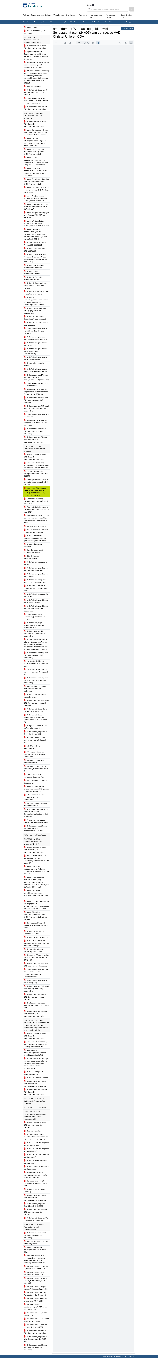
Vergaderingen (59, 15)
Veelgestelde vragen (110, 16)
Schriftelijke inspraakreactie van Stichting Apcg (35, 981)
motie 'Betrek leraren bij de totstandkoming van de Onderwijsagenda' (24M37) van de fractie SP (36, 859)
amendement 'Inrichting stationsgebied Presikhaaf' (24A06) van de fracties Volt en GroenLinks (36, 465)
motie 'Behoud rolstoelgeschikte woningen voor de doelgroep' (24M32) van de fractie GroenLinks (35, 142)
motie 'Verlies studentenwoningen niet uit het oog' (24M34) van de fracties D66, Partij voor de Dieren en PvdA (36, 161)
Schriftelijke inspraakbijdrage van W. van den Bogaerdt (36, 601)
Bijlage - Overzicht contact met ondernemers (35, 696)
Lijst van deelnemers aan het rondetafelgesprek (36, 1242)
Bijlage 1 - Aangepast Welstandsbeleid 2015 (33, 1073)
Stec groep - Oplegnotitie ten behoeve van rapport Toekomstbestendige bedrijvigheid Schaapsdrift (36, 812)
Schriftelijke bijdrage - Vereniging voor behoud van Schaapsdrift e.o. (34, 625)
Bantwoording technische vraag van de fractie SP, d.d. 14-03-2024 (36, 1005)
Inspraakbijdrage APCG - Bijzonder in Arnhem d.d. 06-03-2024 (35, 1183)
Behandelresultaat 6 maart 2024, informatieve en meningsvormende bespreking (35, 1083)
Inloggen (130, 1356)
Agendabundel (31, 27)
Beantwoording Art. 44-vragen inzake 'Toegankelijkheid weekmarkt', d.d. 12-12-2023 (36, 65)
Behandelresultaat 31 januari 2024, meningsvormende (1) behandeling (36, 400)
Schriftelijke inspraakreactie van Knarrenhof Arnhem (35, 358)
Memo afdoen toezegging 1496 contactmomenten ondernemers (35, 688)
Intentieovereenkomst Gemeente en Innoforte (33, 551)
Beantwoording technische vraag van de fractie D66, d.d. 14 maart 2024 (35, 423)
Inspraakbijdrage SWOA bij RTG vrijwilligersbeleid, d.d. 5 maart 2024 (35, 1280)
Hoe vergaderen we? (96, 16)
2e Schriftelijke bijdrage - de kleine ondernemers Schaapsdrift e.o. (36, 672)
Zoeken (89, 5)
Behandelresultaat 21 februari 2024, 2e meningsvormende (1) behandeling (36, 408)
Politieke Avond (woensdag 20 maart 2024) (61, 22)
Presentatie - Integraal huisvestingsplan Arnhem (33, 950)
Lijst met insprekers (32, 86)
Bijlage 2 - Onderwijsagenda (36, 937)
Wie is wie (83, 15)
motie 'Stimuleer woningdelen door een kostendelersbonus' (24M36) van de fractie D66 (36, 181)
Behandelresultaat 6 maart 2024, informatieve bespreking (35, 1332)
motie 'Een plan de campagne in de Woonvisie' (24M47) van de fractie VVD (36, 215)
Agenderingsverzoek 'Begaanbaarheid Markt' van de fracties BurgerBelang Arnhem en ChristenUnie (36, 55)
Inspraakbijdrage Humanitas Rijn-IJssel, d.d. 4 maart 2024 (36, 1268)
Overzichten (70, 15)
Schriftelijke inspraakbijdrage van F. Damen (36, 575)
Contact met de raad (126, 16)
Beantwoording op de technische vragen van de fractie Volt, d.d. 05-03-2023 (35, 1175)
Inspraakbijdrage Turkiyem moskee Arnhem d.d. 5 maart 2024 (36, 1288)
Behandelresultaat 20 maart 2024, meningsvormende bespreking (35, 1212)
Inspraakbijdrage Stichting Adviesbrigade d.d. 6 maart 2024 (35, 1294)
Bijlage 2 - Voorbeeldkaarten (36, 1078)
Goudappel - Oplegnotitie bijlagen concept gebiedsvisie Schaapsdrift (34, 754)
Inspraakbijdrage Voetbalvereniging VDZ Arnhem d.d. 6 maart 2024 (35, 1307)
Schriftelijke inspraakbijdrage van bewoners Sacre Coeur (36, 569)
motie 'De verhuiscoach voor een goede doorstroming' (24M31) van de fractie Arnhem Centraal (36, 132)
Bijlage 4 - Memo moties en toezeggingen (35, 1162)
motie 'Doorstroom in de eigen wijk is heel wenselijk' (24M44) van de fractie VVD (36, 190)
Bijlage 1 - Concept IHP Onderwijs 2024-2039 (34, 932)
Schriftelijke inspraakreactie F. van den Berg (36, 416)
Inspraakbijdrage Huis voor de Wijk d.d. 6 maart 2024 (36, 1320)
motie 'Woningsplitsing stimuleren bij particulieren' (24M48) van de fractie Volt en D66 (36, 223)
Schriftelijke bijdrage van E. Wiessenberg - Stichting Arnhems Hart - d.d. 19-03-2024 (36, 101)
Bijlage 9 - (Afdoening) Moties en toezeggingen (36, 324)
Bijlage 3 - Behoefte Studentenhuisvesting (33, 278)
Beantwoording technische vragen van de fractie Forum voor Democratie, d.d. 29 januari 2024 (36, 391)
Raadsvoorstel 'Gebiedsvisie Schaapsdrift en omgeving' (36, 531)
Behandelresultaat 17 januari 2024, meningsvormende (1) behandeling (36, 655)
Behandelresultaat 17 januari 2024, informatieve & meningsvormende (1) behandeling (36, 377)
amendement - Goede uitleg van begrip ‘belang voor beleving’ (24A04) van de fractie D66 (36, 1044)
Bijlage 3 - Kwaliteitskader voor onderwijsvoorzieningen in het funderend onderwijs (36, 943)
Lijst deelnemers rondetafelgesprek (31, 557)
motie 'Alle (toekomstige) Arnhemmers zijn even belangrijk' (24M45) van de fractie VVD (36, 198)
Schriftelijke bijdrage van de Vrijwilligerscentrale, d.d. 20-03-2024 (35, 1339)
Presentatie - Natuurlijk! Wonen (34, 364)
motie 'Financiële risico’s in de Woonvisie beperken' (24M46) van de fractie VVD (36, 206)
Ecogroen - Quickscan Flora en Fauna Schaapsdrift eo (35, 727)
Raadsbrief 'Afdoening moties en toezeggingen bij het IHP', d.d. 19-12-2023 (36, 957)
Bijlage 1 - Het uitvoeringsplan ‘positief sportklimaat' (36, 1144)
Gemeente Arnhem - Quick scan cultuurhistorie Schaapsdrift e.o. (35, 740)
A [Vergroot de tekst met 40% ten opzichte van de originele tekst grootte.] (133, 22)
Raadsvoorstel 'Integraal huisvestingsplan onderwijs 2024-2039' (36, 925)
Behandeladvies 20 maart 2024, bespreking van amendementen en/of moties (35, 124)
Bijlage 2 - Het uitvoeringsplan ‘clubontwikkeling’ (36, 1150)
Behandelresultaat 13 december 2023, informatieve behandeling (34, 633)
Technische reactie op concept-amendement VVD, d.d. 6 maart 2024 (36, 501)
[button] (131, 9)
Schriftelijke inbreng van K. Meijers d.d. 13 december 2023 (35, 581)
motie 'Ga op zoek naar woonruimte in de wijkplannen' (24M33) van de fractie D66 (35, 151)
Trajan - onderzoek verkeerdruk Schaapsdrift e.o (34, 776)
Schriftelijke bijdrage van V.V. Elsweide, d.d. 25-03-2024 (36, 1219)
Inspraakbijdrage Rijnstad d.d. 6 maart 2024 (36, 1314)
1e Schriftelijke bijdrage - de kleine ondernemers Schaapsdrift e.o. (36, 663)
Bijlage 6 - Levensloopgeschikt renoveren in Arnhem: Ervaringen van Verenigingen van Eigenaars (36, 301)
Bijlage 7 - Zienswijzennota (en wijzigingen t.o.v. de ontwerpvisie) (35, 310)
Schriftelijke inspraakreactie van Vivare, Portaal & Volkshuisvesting (35, 351)
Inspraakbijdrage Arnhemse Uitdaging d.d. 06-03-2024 (35, 1300)
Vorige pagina (127, 28)
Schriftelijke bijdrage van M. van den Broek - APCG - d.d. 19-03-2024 (35, 92)
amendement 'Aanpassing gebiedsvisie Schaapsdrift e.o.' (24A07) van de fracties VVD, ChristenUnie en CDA (35, 491)
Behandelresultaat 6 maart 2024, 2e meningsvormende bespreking (35, 997)
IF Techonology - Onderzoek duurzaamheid (36, 782)
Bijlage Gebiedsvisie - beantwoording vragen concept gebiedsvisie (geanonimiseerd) (35, 538)
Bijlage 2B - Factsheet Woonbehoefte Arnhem (33, 272)
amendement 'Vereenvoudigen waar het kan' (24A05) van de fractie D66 (35, 1052)
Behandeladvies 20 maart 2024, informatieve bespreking (35, 47)
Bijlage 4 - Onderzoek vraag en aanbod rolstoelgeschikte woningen (35, 285)
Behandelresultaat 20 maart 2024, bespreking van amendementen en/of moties (35, 439)
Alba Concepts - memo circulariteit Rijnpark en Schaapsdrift (34, 797)
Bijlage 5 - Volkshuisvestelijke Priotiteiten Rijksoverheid (36, 293)
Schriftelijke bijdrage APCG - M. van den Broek (36, 385)
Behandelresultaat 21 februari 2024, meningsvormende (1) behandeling (36, 988)
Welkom (26, 15)
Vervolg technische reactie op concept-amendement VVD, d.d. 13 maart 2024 (36, 509)
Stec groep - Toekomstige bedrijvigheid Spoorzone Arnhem (36, 821)
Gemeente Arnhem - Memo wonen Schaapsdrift (35, 804)
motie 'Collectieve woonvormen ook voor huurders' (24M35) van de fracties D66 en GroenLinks (35, 172)
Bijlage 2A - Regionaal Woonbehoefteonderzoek (34, 266)
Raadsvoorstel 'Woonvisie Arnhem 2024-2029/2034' (35, 244)
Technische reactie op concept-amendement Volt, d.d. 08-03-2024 (36, 473)
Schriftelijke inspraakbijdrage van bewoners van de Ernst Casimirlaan (36, 608)
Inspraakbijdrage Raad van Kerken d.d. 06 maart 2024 (35, 1326)
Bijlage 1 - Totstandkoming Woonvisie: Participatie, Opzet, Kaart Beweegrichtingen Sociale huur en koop (35, 258)
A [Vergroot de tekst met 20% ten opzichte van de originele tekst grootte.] (130, 22)
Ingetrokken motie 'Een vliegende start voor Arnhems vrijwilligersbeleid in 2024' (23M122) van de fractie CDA (34, 1259)
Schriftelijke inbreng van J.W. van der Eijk (36, 595)
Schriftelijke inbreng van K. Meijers (35, 563)
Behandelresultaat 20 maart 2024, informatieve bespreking (35, 108)
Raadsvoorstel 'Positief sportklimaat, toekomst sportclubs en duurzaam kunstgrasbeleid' (36, 1137)
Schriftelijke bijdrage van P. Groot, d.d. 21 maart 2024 (35, 733)
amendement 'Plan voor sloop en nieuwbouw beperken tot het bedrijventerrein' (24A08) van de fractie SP (36, 519)
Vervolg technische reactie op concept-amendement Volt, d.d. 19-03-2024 (36, 482)
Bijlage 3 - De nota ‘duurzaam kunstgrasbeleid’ (36, 1156)
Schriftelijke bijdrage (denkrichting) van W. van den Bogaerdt (34, 617)
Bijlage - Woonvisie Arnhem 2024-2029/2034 (35, 250)
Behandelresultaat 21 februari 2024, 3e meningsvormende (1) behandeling (36, 703)
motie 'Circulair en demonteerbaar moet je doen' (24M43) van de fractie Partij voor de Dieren (36, 915)
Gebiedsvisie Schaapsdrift (35, 526)
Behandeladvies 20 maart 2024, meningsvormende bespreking (35, 1125)
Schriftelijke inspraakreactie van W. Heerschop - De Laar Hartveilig (35, 331)
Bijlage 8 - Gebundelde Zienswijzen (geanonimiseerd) (35, 318)
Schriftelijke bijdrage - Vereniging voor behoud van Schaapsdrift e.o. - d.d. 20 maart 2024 (35, 718)
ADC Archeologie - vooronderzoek (32, 747)
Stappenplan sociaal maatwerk (33, 545)
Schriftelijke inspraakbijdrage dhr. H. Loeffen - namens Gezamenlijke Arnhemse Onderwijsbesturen (36, 973)
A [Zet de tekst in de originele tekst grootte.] (126, 22)
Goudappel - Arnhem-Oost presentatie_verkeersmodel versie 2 (36, 768)
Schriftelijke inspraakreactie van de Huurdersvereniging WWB (36, 338)
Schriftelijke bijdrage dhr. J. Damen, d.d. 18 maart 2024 (35, 710)
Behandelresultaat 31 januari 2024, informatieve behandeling (36, 965)
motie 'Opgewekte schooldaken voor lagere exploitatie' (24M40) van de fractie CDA (36, 894)
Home (36, 22)
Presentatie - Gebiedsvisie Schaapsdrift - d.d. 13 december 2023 (35, 588)
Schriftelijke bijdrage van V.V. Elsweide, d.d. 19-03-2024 (36, 1205)
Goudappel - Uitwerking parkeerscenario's (34, 761)
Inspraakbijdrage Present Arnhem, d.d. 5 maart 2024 (34, 1273)
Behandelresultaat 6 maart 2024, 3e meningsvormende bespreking (35, 431)
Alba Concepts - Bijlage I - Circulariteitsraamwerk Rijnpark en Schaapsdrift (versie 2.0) (36, 789)
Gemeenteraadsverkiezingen (41, 15)
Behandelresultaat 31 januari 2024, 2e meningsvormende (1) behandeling (36, 680)
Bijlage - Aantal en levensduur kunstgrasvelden (36, 1168)
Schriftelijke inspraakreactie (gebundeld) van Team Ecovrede (35, 370)
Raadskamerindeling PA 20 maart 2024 (35, 32)
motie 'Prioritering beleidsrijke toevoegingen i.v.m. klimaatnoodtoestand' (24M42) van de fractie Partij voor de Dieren (36, 905)
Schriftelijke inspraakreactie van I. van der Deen (35, 344)
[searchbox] (108, 9)
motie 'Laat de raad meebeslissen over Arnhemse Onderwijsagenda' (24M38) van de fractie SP (36, 870)
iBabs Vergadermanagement (112, 1356)
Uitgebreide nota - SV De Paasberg (34, 1190)
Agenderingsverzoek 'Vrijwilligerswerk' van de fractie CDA (35, 1249)
